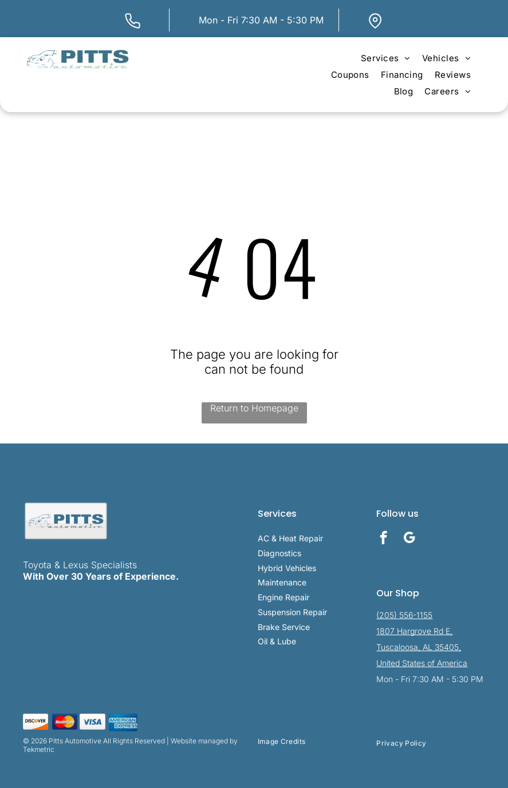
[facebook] (383, 539)
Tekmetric (38, 749)
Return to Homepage (254, 408)
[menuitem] (385, 58)
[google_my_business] (409, 539)
